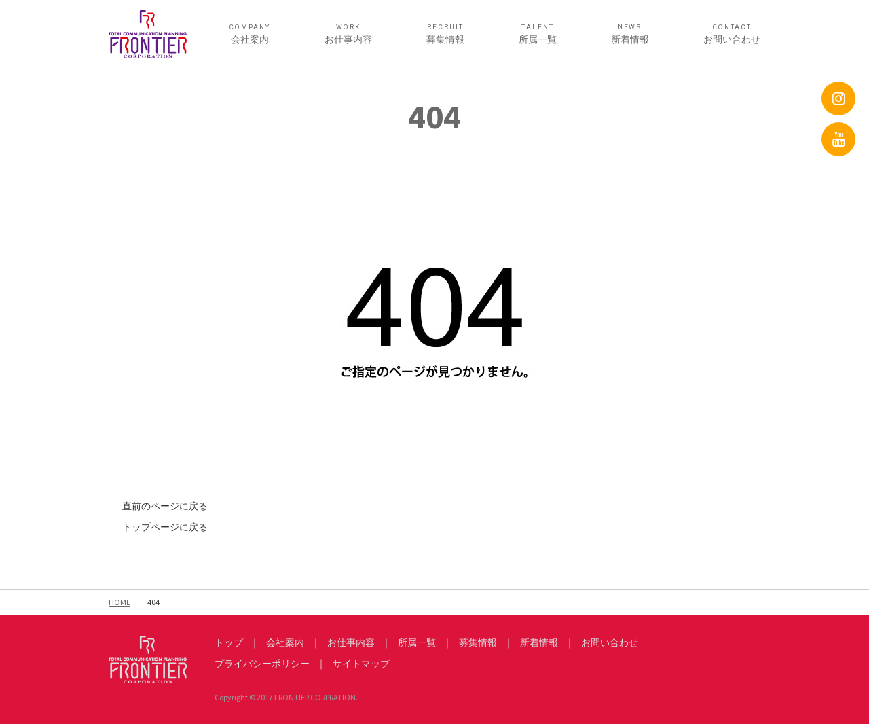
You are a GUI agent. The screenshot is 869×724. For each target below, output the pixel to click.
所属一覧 (538, 34)
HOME (119, 602)
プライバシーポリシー (262, 663)
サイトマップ (361, 663)
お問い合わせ (731, 34)
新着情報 (630, 34)
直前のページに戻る (165, 506)
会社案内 (249, 34)
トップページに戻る (165, 527)
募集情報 (445, 34)
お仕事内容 (348, 34)
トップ (229, 642)
